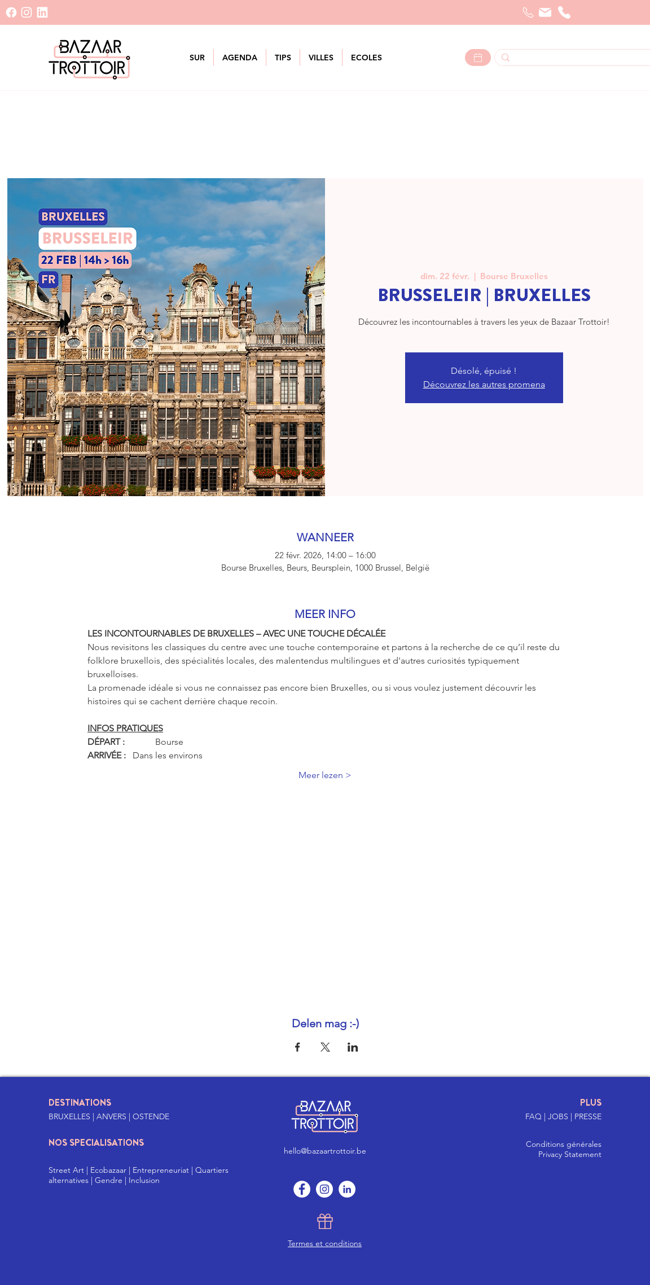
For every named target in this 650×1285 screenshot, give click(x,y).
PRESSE (587, 1116)
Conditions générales (563, 1144)
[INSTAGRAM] (26, 12)
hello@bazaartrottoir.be (325, 1151)
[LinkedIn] (42, 12)
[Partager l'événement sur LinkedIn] (353, 1047)
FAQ (534, 1116)
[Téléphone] (564, 12)
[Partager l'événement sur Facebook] (297, 1047)
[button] (321, 57)
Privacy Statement (569, 1154)
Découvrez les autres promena (484, 384)
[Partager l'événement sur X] (325, 1047)
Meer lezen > (325, 775)
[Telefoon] (528, 12)
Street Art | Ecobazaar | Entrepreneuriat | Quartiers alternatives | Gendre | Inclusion (139, 1175)
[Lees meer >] (478, 57)
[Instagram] (324, 1189)
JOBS (559, 1116)
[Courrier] (545, 12)
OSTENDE (151, 1116)
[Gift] (325, 1221)
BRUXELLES (71, 1116)
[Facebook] (11, 12)
